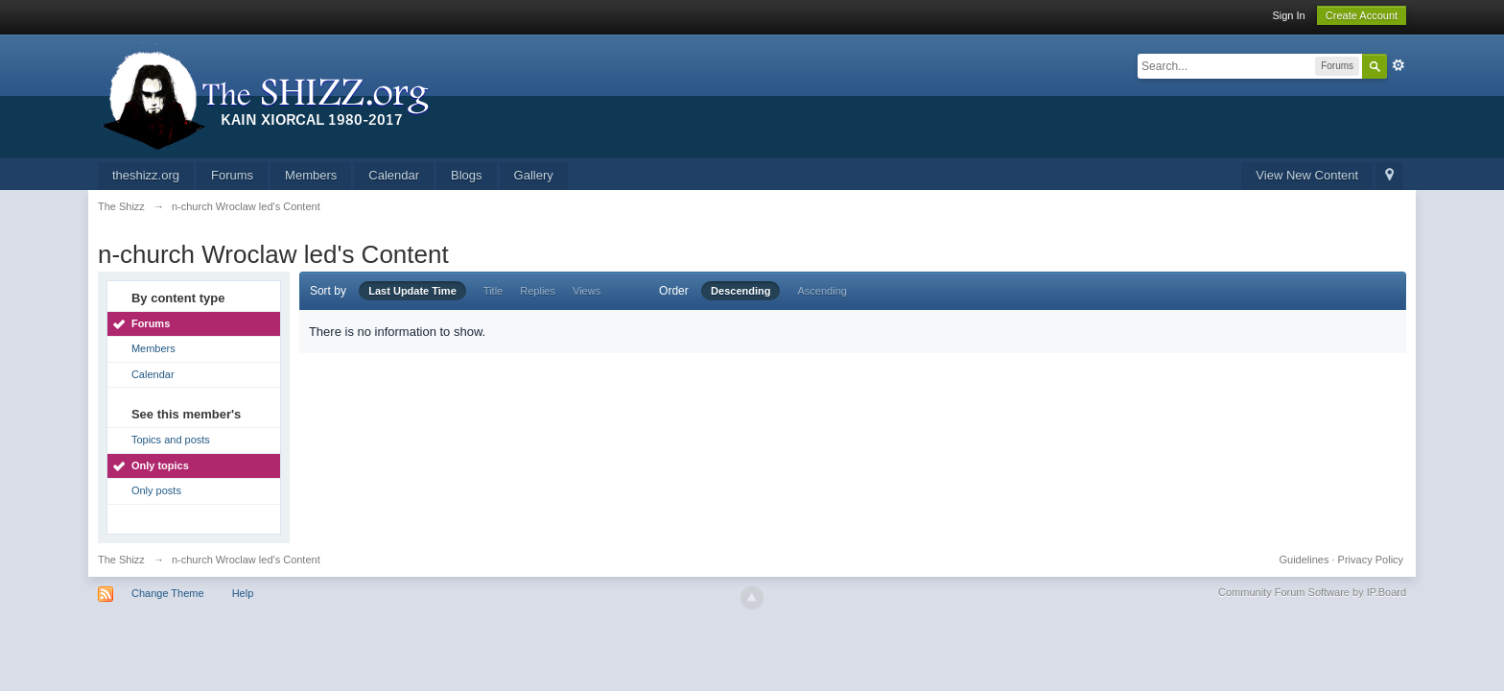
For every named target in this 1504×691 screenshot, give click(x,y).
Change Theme (167, 593)
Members (311, 175)
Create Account (1362, 15)
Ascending (822, 291)
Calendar (393, 175)
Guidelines (1304, 559)
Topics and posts (170, 439)
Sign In (1288, 15)
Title (493, 291)
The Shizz (121, 559)
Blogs (466, 175)
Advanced (1398, 65)
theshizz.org (145, 175)
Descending (740, 291)
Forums (232, 175)
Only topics (160, 465)
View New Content (1307, 175)
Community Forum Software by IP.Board (1312, 592)
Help (243, 593)
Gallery (533, 175)
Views (586, 291)
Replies (537, 291)
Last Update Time (412, 291)
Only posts (156, 490)
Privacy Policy (1370, 559)
